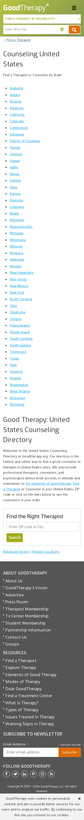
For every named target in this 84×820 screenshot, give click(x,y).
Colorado (17, 121)
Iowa (13, 187)
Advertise (14, 594)
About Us (14, 580)
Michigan (16, 233)
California (17, 114)
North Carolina (21, 299)
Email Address (16, 744)
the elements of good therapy (48, 483)
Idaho (14, 167)
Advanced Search (16, 552)
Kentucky (16, 200)
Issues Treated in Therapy (30, 716)
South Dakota (20, 345)
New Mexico (19, 286)
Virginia (15, 378)
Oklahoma (17, 312)
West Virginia (20, 391)
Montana (16, 253)
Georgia (16, 154)
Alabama (16, 88)
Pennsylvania (20, 325)
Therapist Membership (26, 608)
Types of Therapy (22, 709)
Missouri (16, 246)
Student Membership (25, 623)
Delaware (17, 134)
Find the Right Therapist (34, 516)
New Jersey (18, 279)
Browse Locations (46, 552)
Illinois (14, 174)
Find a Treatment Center (28, 695)
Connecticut (19, 128)
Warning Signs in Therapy (29, 723)
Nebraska (17, 259)
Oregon (16, 319)
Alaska (15, 95)
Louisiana (17, 207)
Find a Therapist (21, 660)
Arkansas (17, 108)
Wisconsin (17, 398)
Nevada (15, 266)
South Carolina (21, 338)
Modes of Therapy (22, 681)
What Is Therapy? (21, 702)
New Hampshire (22, 273)
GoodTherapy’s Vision (26, 587)
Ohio (13, 306)
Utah (13, 365)
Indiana (15, 180)
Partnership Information (28, 629)
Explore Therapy (20, 667)
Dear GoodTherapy (23, 688)
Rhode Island (20, 332)
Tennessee (18, 352)
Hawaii (15, 161)
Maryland (17, 220)
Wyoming (17, 404)
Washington (19, 385)
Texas (14, 358)
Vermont (16, 371)
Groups (12, 644)
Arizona (15, 101)
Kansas (15, 193)
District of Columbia (25, 141)
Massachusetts (21, 227)
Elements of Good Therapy (30, 674)
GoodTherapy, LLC (52, 786)
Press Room (16, 601)
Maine (14, 213)
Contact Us (16, 637)
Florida (15, 147)
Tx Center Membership (26, 615)
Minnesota (18, 240)
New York (17, 292)
